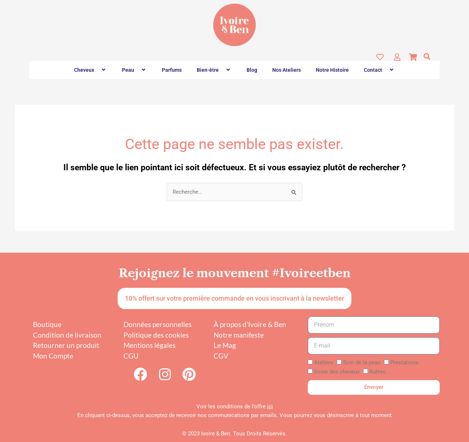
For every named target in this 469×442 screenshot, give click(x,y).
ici (270, 406)
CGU (131, 356)
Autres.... (380, 372)
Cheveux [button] (90, 70)
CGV (221, 356)
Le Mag (225, 345)
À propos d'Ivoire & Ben (250, 324)
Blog (252, 70)
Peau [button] (134, 70)
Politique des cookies (156, 335)
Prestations (404, 363)
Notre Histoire (332, 70)
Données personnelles (157, 324)
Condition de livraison (67, 335)
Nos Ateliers (286, 70)
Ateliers (323, 363)
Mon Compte (53, 356)
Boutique (47, 324)
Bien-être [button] (214, 70)
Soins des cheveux (336, 372)
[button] (426, 56)
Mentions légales (149, 345)
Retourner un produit (66, 345)
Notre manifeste (239, 335)
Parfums (172, 70)
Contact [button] (379, 70)
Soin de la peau (361, 363)
